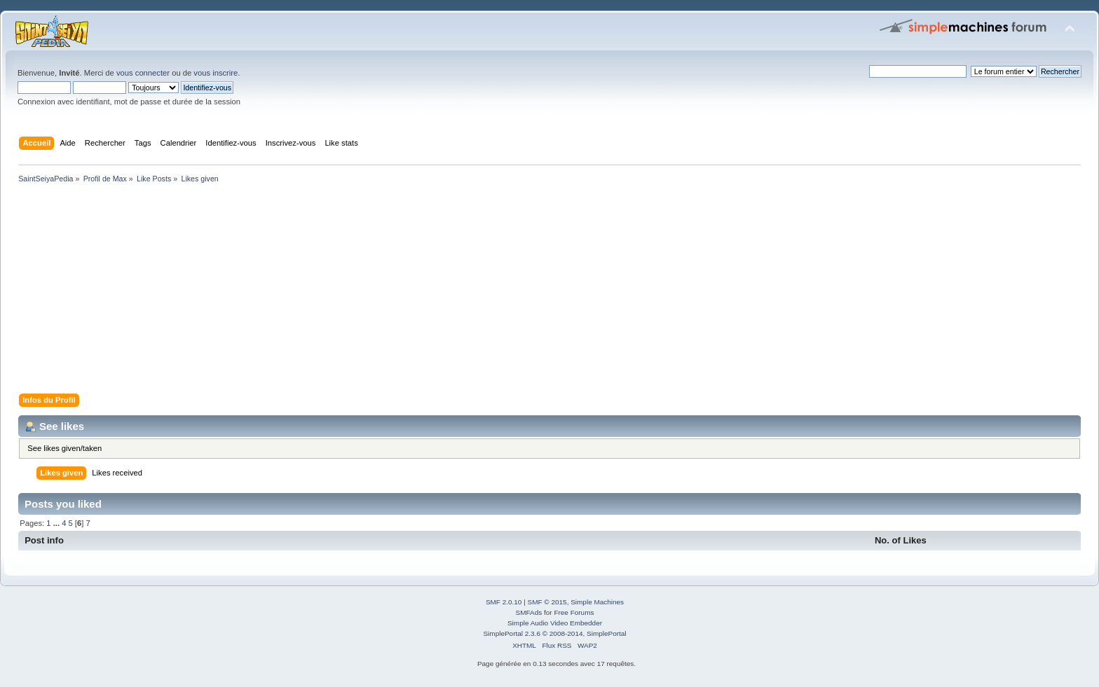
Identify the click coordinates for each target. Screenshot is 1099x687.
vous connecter (143, 73)
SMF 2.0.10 (504, 602)
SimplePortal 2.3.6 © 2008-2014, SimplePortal (554, 633)
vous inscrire (215, 73)
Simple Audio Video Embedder (554, 623)
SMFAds (529, 612)
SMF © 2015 (547, 602)
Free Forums (574, 612)
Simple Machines (597, 602)
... (57, 523)
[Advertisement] (434, 291)
